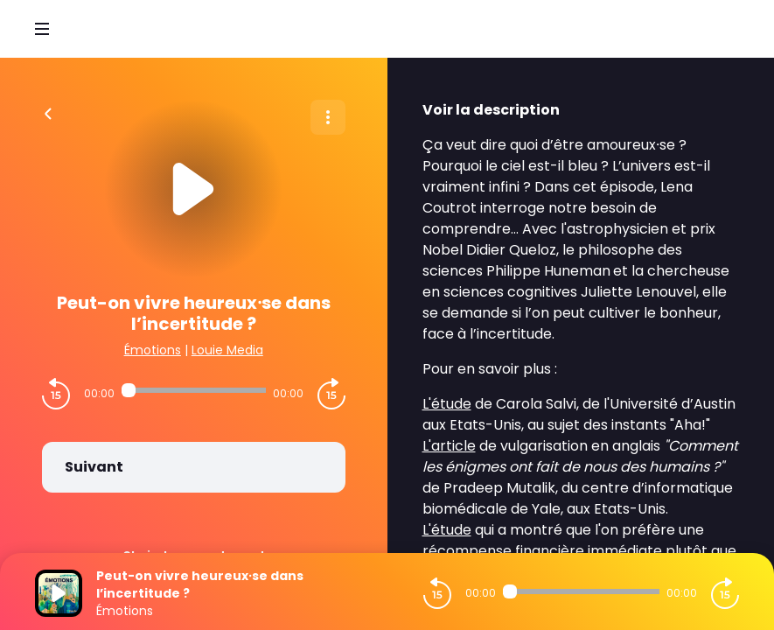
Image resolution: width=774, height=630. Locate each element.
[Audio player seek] (194, 390)
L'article (449, 446)
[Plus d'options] (327, 117)
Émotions (152, 350)
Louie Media (227, 350)
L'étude (446, 404)
